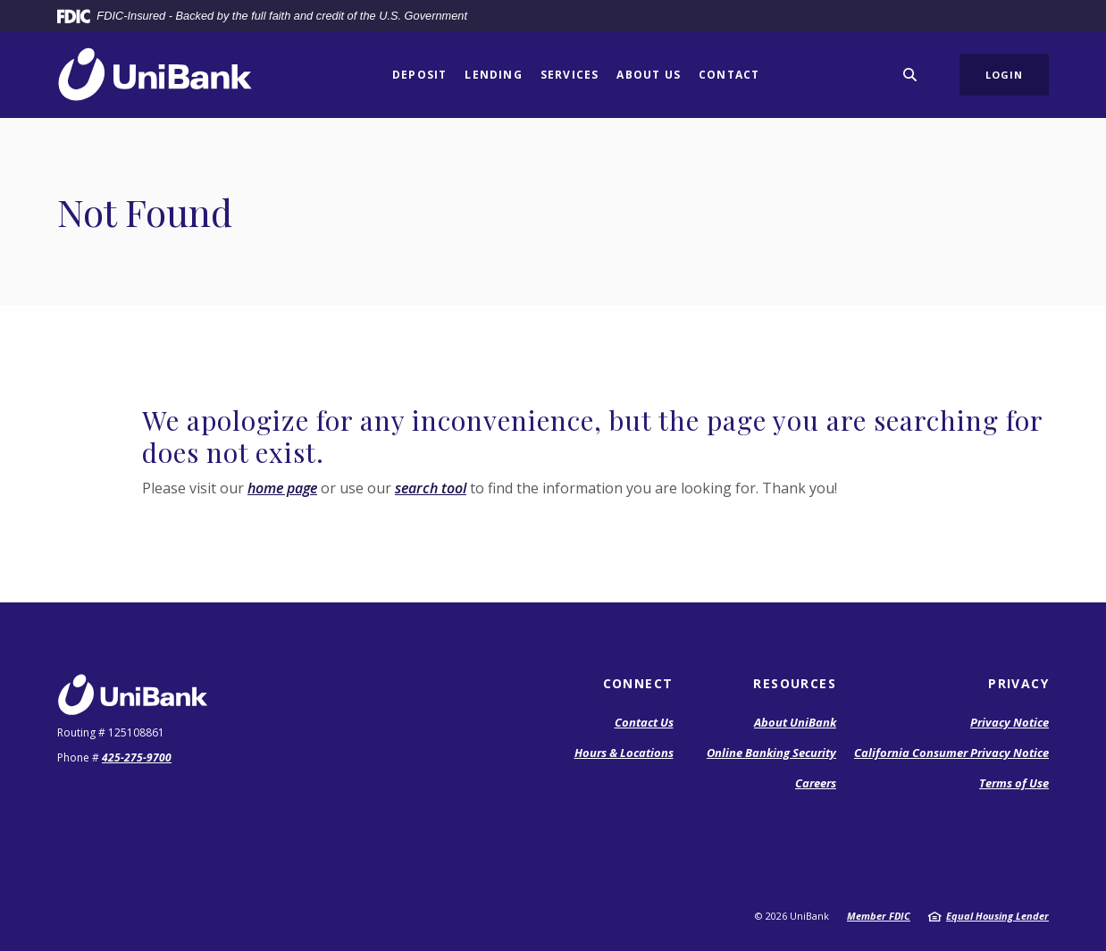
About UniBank (795, 722)
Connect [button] (638, 683)
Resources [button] (794, 683)
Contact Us (644, 722)
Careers (815, 783)
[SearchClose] (910, 74)
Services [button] (569, 74)
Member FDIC (878, 915)
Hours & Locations (624, 753)
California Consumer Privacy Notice (951, 753)
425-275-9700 (137, 757)
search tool (430, 488)
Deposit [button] (419, 74)
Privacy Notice (1009, 722)
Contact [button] (729, 74)
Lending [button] (493, 74)
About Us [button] (648, 74)
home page (282, 488)
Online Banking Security (771, 753)
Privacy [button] (1018, 683)
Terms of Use (1014, 783)
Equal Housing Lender (997, 915)
